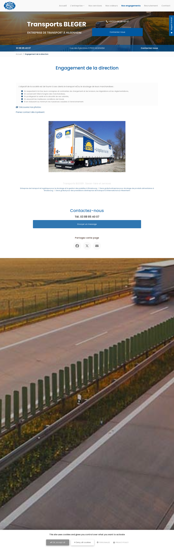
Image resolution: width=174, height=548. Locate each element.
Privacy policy (121, 542)
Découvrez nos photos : (29, 110)
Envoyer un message (87, 227)
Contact (165, 5)
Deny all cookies (82, 542)
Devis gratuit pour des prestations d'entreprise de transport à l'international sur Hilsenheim (93, 194)
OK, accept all (57, 542)
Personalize (103, 542)
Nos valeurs (111, 5)
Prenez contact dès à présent (31, 115)
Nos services (95, 5)
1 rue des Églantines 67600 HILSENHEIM (87, 48)
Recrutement (151, 5)
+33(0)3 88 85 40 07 (118, 21)
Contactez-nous (117, 32)
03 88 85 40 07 (23, 48)
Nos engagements (131, 5)
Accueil (63, 5)
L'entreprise (76, 5)
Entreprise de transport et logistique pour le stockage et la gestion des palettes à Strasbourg (58, 192)
